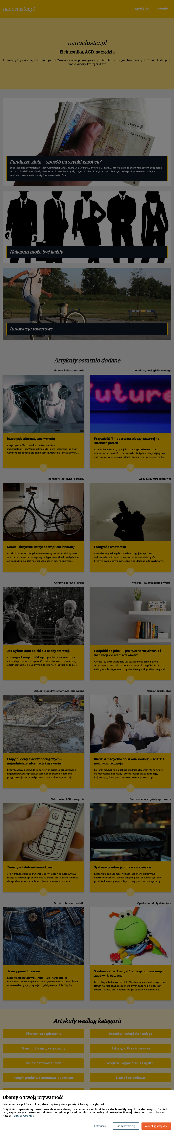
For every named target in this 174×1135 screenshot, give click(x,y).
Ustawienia (100, 1126)
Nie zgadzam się (125, 1126)
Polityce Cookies (23, 1115)
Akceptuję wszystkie (156, 1126)
